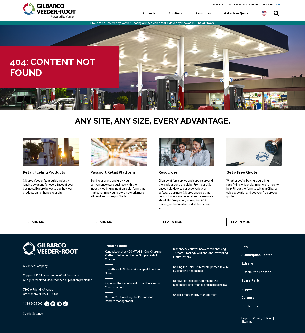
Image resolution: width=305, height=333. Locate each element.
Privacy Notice (262, 318)
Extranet (247, 263)
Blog (244, 246)
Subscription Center (256, 255)
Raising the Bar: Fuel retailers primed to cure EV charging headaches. (201, 269)
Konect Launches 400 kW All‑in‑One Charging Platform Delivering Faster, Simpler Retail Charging (133, 255)
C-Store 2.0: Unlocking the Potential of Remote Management (129, 299)
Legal (244, 318)
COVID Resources (236, 4)
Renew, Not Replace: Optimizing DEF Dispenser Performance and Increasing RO (200, 283)
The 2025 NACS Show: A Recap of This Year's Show (134, 271)
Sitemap (246, 321)
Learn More (38, 222)
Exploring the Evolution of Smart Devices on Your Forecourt (132, 285)
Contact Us (267, 4)
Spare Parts (250, 280)
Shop (278, 4)
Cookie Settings (33, 313)
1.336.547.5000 (32, 303)
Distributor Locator (256, 272)
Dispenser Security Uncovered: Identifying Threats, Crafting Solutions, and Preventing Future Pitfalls (200, 253)
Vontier (30, 266)
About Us (218, 4)
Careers (254, 4)
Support (247, 289)
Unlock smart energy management (195, 294)
